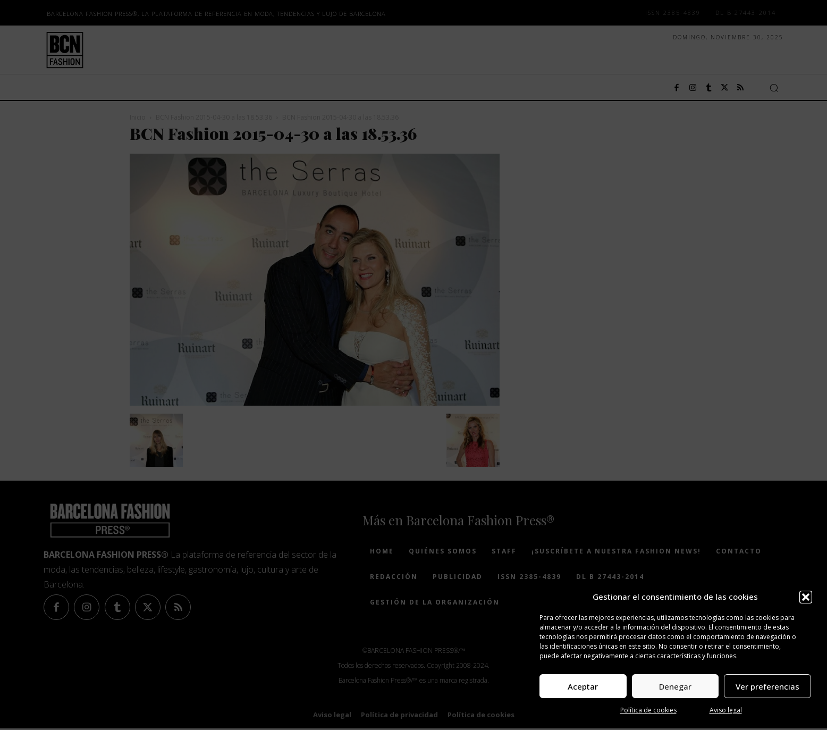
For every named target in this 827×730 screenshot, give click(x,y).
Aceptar (583, 686)
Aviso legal (726, 710)
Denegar (675, 686)
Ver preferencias (767, 686)
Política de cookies (648, 710)
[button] (805, 597)
